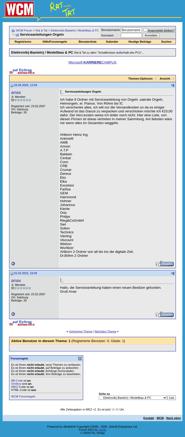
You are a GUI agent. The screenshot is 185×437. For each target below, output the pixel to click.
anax (16, 92)
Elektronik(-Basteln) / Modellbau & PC (75, 30)
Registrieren (23, 41)
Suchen (166, 41)
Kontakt (148, 418)
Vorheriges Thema (80, 331)
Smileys (16, 383)
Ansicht (165, 78)
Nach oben (173, 418)
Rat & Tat (41, 30)
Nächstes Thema (105, 331)
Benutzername (110, 29)
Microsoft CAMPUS (92, 62)
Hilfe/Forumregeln (55, 41)
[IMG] (14, 386)
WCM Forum (24, 30)
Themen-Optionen (140, 78)
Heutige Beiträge (140, 41)
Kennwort (107, 35)
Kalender (112, 41)
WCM (160, 418)
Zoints (102, 429)
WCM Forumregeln (23, 396)
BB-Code (17, 380)
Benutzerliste (88, 41)
